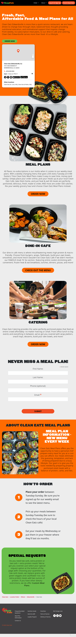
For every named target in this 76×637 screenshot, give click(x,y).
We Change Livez (58, 611)
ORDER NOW (10, 41)
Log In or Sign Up (54, 3)
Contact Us (18, 620)
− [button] (32, 57)
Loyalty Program (32, 617)
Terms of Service (44, 614)
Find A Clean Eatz (68, 3)
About (43, 3)
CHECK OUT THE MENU (38, 270)
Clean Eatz (5, 597)
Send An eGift (31, 614)
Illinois (23, 597)
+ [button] (32, 55)
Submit (38, 411)
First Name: (38, 369)
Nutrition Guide (32, 611)
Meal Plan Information (18, 617)
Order (36, 3)
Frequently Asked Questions (19, 612)
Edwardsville (30, 597)
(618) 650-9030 (10, 71)
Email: (38, 394)
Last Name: (38, 377)
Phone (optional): (38, 386)
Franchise (43, 611)
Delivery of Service (45, 617)
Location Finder (14, 597)
